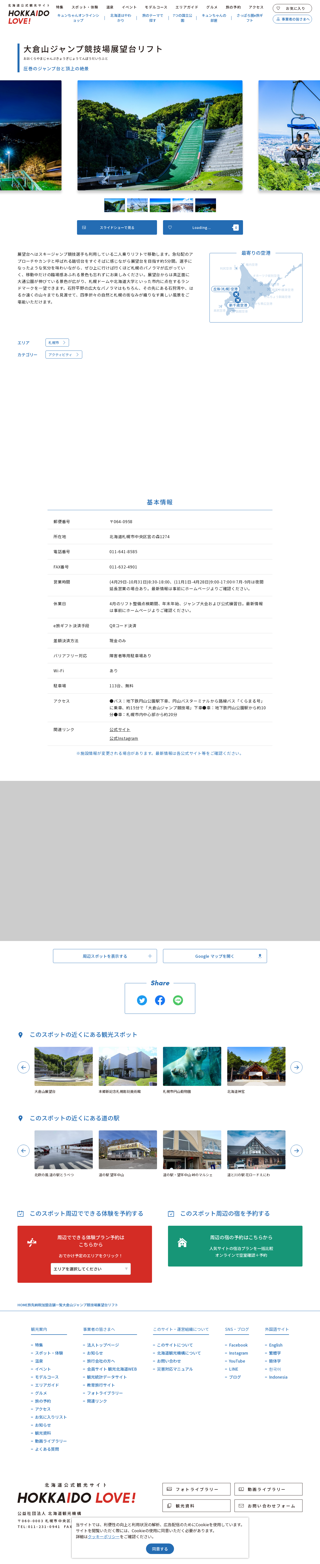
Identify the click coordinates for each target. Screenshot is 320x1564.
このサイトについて (175, 1345)
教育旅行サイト (101, 1385)
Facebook (238, 1345)
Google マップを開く (228, 956)
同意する (160, 1549)
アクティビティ (63, 354)
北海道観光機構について (179, 1353)
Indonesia (278, 1377)
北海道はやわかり (120, 18)
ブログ (235, 1377)
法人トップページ (103, 1345)
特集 (60, 7)
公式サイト (120, 729)
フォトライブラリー (105, 1393)
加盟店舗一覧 (52, 1305)
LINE (233, 1369)
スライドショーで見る (108, 227)
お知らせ (43, 1425)
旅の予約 (233, 7)
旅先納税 (35, 1305)
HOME (23, 1305)
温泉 (110, 7)
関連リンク (97, 1401)
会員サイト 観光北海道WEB (112, 1369)
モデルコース (156, 7)
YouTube (237, 1361)
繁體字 (275, 1353)
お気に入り (291, 8)
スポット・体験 (85, 7)
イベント (129, 7)
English (275, 1345)
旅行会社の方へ (101, 1361)
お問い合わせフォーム (267, 1506)
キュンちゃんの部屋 (214, 18)
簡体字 (275, 1361)
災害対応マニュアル (175, 1369)
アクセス (256, 7)
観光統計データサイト (107, 1377)
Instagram (238, 1353)
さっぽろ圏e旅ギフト (249, 18)
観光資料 (43, 1433)
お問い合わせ (169, 1361)
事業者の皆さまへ (293, 19)
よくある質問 (47, 1449)
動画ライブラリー (51, 1441)
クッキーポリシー (104, 1536)
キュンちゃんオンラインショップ (78, 18)
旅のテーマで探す (152, 18)
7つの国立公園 (182, 18)
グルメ (212, 7)
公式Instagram (124, 738)
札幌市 (57, 342)
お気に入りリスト (51, 1417)
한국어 (275, 1369)
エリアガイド (187, 7)
